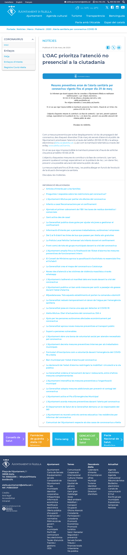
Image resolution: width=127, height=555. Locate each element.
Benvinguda (117, 15)
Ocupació (72, 508)
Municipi (92, 480)
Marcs (30, 29)
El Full (111, 494)
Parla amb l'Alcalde (87, 22)
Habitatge (72, 494)
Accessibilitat (8, 498)
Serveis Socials (74, 540)
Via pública (72, 551)
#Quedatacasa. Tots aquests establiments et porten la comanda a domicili (83, 295)
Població (39, 29)
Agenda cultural (56, 15)
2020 (48, 29)
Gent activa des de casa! (58, 217)
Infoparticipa (53, 497)
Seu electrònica (54, 537)
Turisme (76, 15)
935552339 (11, 477)
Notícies (21, 29)
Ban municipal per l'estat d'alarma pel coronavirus (71, 360)
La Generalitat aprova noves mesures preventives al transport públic (80, 326)
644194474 (7, 479)
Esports (71, 489)
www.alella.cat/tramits (59, 145)
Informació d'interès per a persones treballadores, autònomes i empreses (82, 230)
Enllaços (9, 50)
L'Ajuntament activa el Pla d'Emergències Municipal (72, 396)
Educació (72, 480)
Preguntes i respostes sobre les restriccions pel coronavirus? (76, 194)
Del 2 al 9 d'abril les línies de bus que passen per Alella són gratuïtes (80, 235)
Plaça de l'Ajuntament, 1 (14, 471)
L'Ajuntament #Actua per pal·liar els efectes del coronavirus (76, 199)
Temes (70, 464)
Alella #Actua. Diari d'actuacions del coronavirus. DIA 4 (73, 313)
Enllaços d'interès (13, 62)
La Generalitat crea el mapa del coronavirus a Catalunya (74, 266)
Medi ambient (74, 499)
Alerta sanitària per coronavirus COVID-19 (75, 29)
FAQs (6, 56)
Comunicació (73, 470)
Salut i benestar (75, 532)
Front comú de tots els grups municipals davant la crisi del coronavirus (81, 246)
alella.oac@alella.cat (63, 143)
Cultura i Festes (75, 478)
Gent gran (72, 491)
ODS (49, 548)
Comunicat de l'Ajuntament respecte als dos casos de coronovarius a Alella (83, 422)
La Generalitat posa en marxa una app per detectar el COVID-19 (77, 308)
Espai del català (114, 22)
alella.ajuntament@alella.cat (16, 485)
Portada (11, 29)
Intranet (6, 501)
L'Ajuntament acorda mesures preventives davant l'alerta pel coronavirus (83, 401)
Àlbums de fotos (116, 480)
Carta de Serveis (55, 472)
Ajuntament (34, 15)
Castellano (9, 2)
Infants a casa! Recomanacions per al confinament (71, 204)
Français (28, 2)
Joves (70, 497)
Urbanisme (72, 548)
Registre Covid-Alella (15, 67)
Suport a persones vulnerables (61, 331)
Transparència (95, 15)
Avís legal (6, 495)
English (19, 2)
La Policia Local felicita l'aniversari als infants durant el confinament (80, 240)
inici (6, 45)
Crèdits (5, 493)
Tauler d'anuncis (55, 540)
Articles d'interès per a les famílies (63, 189)
